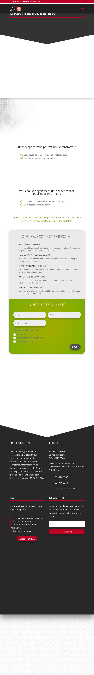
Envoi (75, 346)
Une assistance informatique (28, 337)
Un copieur (20, 334)
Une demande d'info (24, 341)
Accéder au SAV (27, 538)
